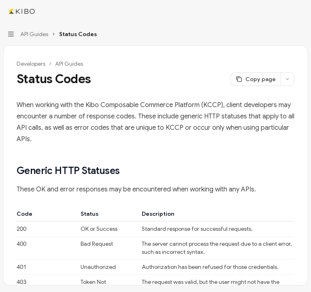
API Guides (69, 63)
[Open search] (285, 11)
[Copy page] (255, 79)
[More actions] (300, 11)
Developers (31, 63)
